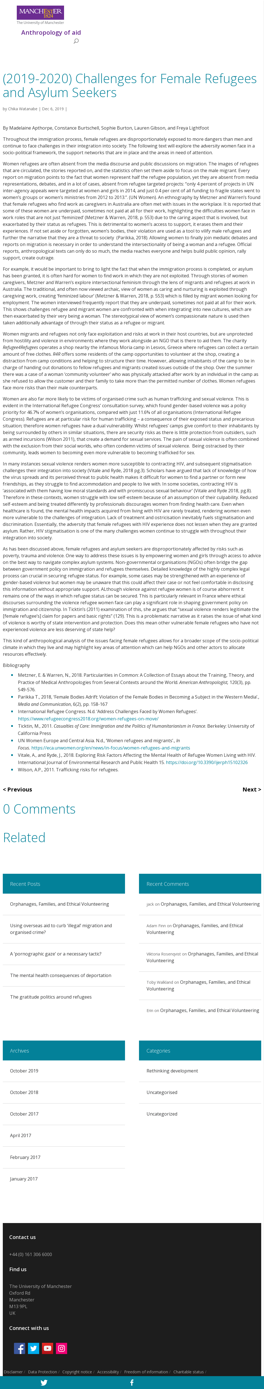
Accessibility (108, 1371)
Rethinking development (172, 1071)
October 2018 (24, 1092)
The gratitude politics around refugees (51, 997)
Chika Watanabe (22, 108)
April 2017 (20, 1135)
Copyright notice (77, 1371)
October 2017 (24, 1114)
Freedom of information (146, 1371)
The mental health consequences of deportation (60, 975)
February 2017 (25, 1157)
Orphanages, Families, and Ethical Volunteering (59, 904)
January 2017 (23, 1179)
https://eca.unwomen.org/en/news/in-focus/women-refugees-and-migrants (110, 748)
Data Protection (42, 1371)
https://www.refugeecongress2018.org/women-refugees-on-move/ (88, 719)
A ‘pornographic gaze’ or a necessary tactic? (56, 954)
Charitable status (188, 1371)
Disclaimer (13, 1371)
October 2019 (24, 1071)
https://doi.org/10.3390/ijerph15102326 (207, 762)
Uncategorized (162, 1114)
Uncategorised (162, 1092)
